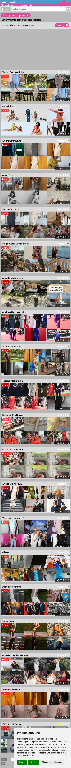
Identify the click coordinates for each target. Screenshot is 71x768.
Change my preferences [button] (52, 762)
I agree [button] (22, 762)
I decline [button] (33, 762)
